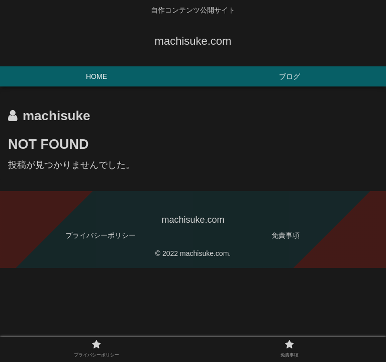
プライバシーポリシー (100, 235)
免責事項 (285, 235)
